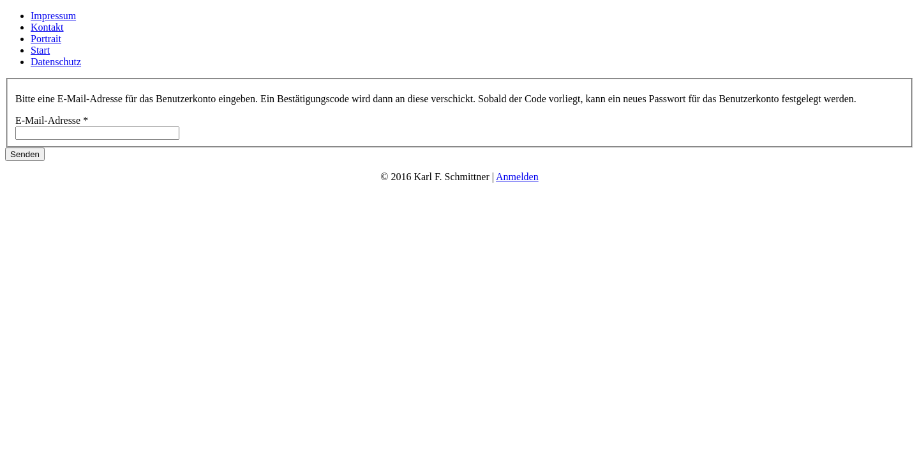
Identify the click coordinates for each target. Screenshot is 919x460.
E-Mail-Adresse (51, 120)
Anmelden (517, 176)
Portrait (46, 38)
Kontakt (47, 27)
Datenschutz (56, 61)
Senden (25, 154)
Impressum (53, 15)
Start (40, 50)
